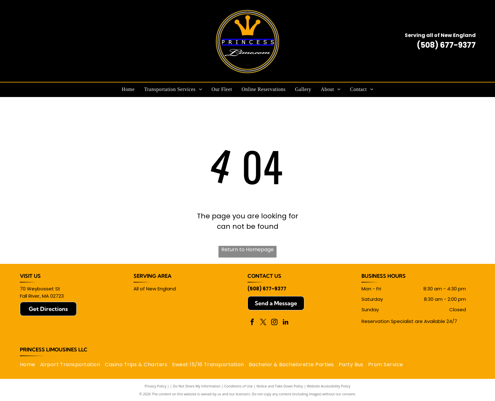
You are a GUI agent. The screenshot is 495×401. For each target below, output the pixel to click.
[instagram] (274, 322)
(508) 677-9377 (446, 45)
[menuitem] (128, 89)
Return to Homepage (247, 249)
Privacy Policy (155, 386)
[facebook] (252, 322)
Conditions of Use (238, 386)
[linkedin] (285, 322)
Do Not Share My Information (197, 386)
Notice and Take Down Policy (280, 386)
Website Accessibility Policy (328, 386)
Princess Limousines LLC (53, 349)
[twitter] (263, 322)
